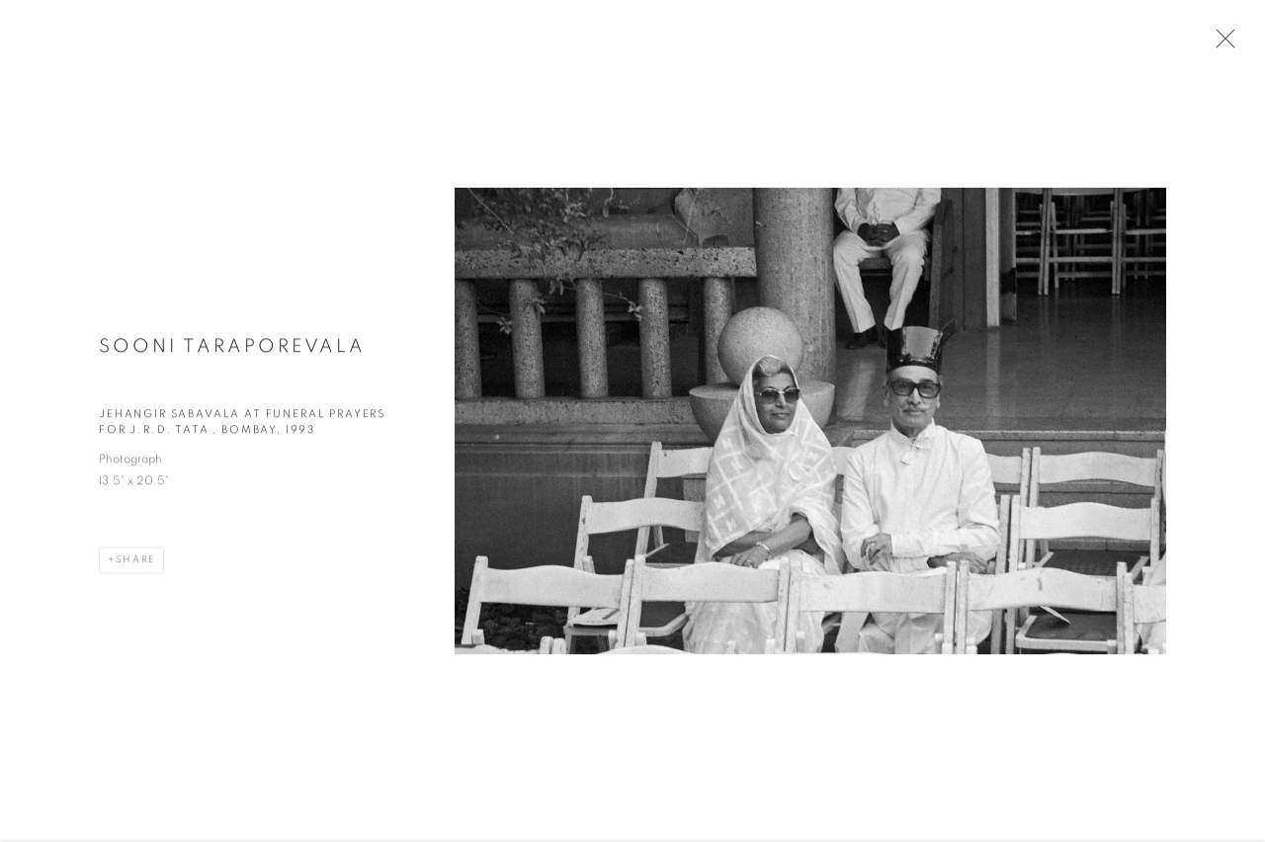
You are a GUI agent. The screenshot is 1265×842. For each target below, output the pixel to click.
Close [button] (1220, 44)
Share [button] (135, 565)
